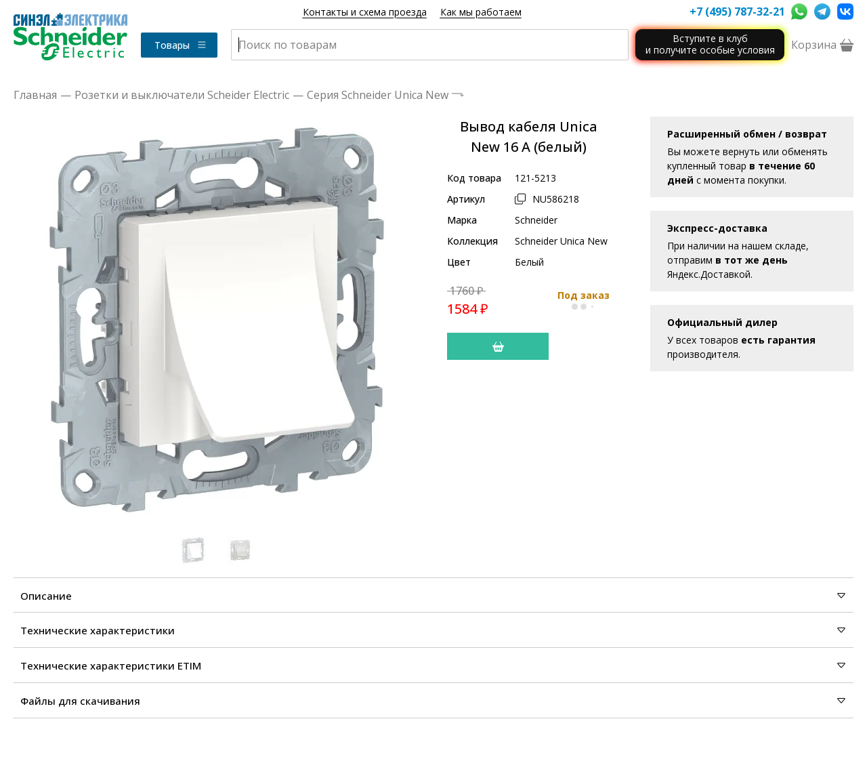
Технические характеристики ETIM (433, 665)
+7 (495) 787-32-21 (737, 11)
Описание (433, 595)
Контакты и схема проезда (365, 11)
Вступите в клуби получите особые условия (710, 44)
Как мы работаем (481, 11)
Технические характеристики (433, 630)
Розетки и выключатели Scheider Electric (182, 94)
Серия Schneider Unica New (377, 94)
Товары (180, 45)
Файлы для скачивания (433, 700)
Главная (35, 94)
